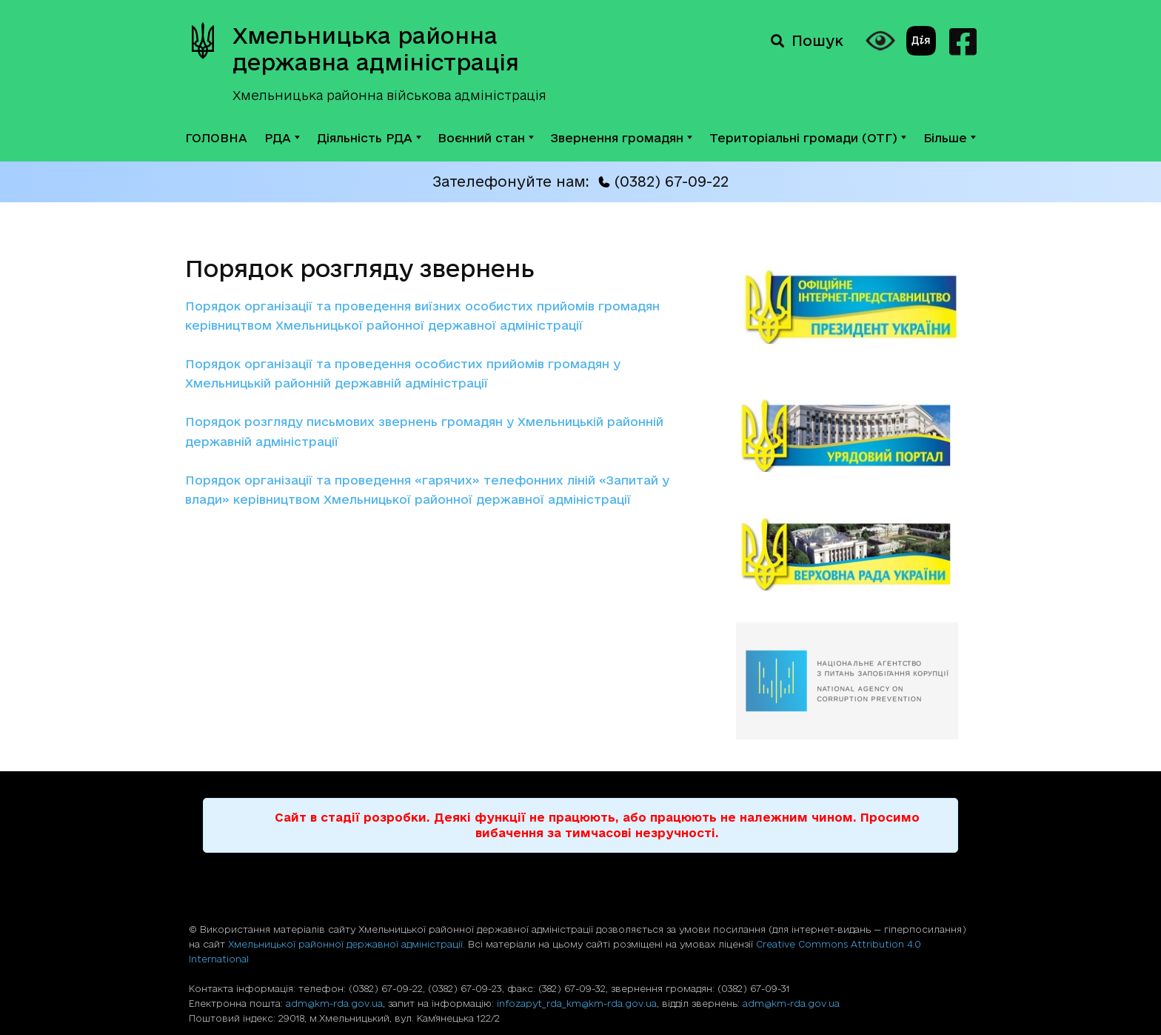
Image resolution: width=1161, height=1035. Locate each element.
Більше (949, 137)
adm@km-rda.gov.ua (334, 1003)
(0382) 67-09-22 (663, 181)
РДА (282, 137)
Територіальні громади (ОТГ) (807, 137)
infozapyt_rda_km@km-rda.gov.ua (577, 1003)
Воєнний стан (486, 137)
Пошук (807, 41)
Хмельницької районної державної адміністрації (345, 944)
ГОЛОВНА (216, 137)
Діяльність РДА (369, 137)
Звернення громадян (621, 137)
